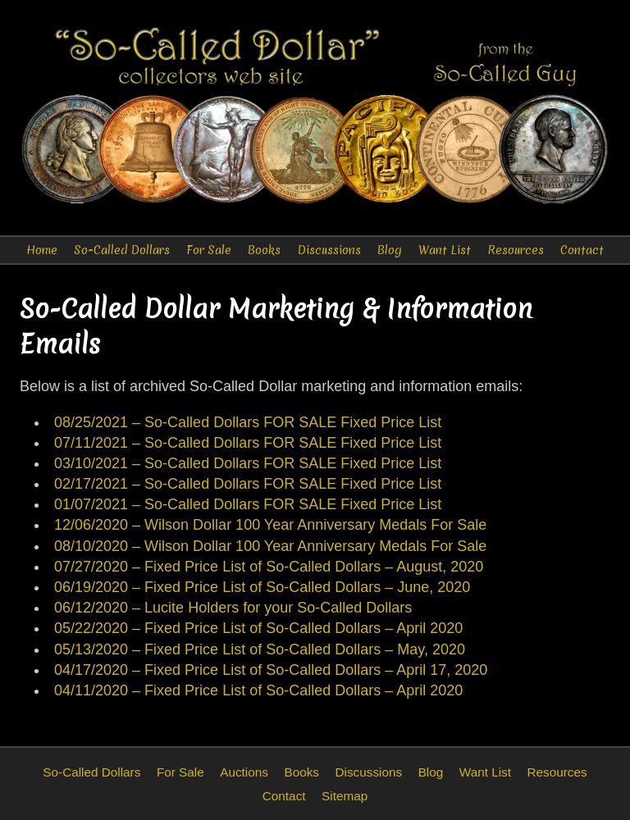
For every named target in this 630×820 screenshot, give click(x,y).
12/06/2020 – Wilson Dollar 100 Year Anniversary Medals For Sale (270, 525)
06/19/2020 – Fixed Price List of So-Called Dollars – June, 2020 (262, 587)
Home (41, 250)
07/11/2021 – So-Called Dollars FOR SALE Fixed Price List (247, 443)
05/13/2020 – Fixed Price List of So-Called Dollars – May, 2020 (259, 649)
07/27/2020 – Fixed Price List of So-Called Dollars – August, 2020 (268, 566)
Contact (582, 250)
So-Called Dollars (122, 250)
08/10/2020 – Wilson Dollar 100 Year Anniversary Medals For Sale (270, 546)
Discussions (329, 250)
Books (264, 250)
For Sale (208, 250)
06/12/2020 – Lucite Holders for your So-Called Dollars (233, 607)
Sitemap (345, 796)
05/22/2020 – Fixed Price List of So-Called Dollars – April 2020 (258, 628)
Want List (444, 250)
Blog (389, 250)
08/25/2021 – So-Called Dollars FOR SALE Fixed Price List (247, 422)
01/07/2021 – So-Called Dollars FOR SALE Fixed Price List (247, 504)
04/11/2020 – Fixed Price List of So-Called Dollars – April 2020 (258, 690)
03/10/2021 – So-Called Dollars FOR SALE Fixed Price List (247, 463)
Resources (515, 250)
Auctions (244, 772)
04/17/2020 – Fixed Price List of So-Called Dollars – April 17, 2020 (270, 670)
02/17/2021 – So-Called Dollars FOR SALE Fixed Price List (247, 484)
